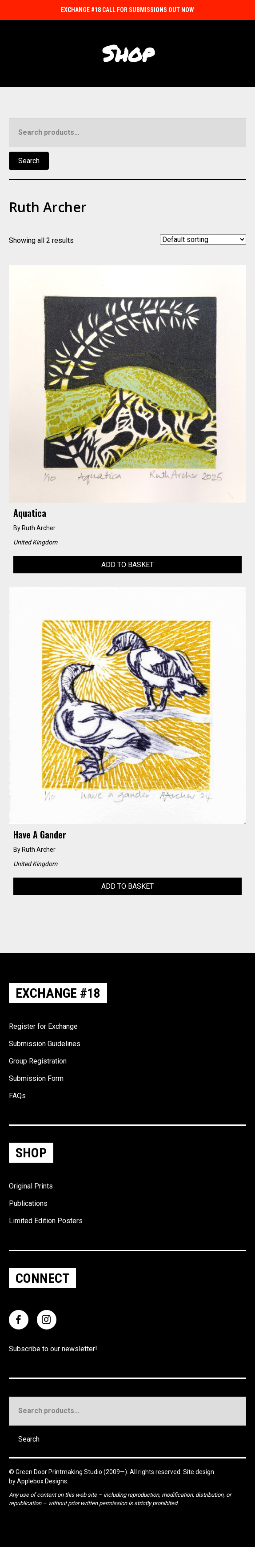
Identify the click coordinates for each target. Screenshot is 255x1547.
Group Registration (38, 1061)
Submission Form (36, 1078)
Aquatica (29, 513)
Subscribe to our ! (53, 1349)
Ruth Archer (39, 528)
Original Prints (31, 1186)
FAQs (17, 1096)
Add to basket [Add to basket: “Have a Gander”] (127, 886)
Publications (28, 1203)
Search (29, 161)
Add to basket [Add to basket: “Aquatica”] (127, 564)
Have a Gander (39, 834)
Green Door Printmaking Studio (60, 1471)
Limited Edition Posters (46, 1221)
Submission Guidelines (44, 1043)
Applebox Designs (42, 1481)
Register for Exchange (43, 1026)
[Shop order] (203, 239)
